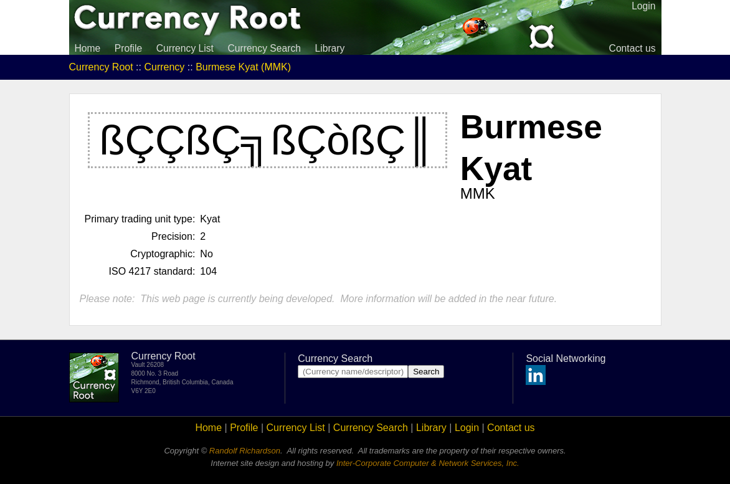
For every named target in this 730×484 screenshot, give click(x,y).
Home (88, 48)
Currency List (185, 48)
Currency (164, 67)
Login (467, 427)
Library (329, 48)
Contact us (632, 48)
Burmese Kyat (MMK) (243, 67)
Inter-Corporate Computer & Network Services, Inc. (427, 463)
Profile (128, 48)
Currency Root (101, 67)
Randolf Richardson (244, 450)
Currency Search (264, 48)
